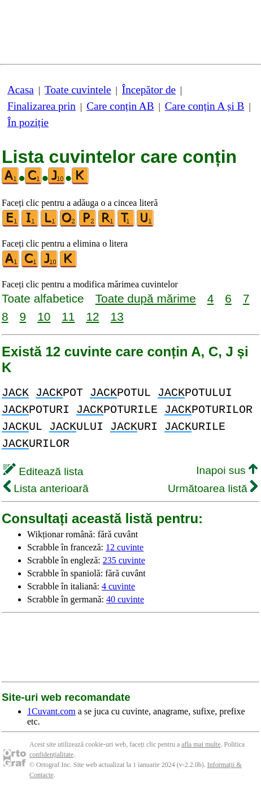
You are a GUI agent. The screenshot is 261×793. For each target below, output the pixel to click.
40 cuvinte (125, 599)
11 (68, 316)
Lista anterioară (46, 488)
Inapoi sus (227, 470)
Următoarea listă (213, 488)
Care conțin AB (120, 106)
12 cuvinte (124, 547)
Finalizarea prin (41, 106)
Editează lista (43, 471)
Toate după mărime (145, 298)
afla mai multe (200, 744)
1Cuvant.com (51, 711)
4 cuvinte (118, 586)
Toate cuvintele (78, 90)
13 (117, 316)
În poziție (28, 122)
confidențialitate (51, 754)
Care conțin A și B (205, 106)
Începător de (149, 90)
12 (92, 316)
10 (43, 316)
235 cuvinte (124, 560)
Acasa (20, 90)
